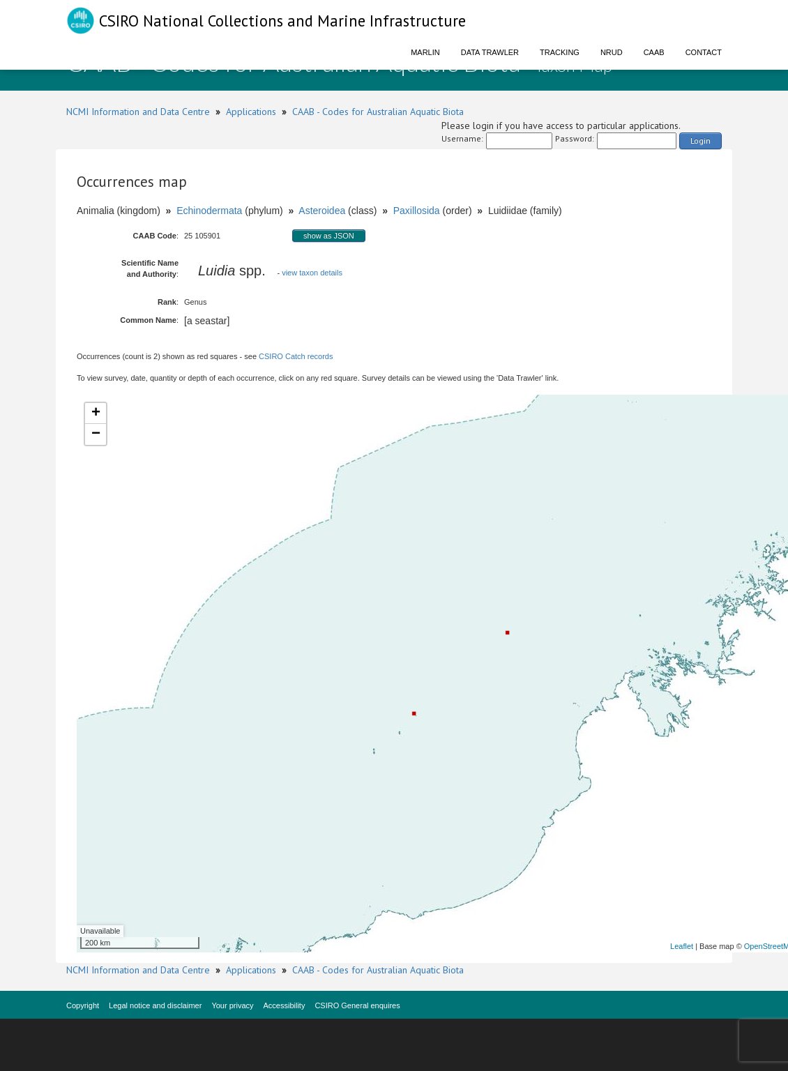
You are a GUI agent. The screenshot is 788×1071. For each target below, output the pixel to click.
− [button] (95, 434)
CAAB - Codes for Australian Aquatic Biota (378, 111)
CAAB (654, 52)
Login (700, 140)
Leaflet (681, 946)
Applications (251, 111)
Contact (703, 52)
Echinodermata (209, 210)
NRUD (611, 52)
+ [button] (95, 413)
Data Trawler (490, 52)
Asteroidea (321, 210)
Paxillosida (416, 210)
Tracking (559, 52)
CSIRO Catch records (296, 356)
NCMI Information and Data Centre (138, 111)
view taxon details (312, 272)
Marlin (425, 52)
